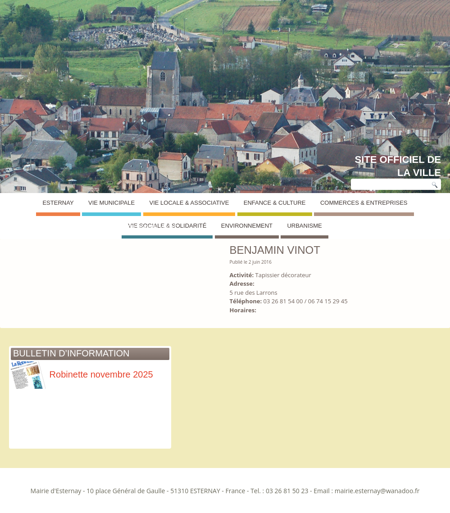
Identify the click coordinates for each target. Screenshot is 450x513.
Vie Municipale (111, 202)
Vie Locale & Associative (189, 202)
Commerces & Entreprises (364, 202)
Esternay (57, 202)
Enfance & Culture (275, 202)
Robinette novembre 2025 (82, 374)
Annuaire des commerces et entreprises (76, 227)
